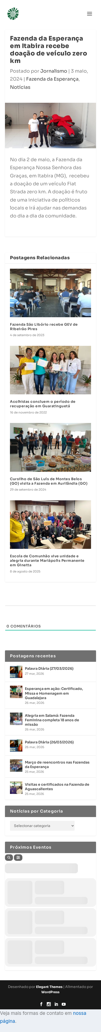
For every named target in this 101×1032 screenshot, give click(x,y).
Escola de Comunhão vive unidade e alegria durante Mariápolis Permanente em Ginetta (47, 560)
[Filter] (18, 857)
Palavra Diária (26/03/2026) (49, 742)
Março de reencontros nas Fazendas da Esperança (57, 764)
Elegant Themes (49, 987)
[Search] (9, 857)
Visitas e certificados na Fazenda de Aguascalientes (57, 786)
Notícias (20, 87)
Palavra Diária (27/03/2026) (49, 668)
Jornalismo (53, 71)
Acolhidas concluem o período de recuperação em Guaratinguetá (43, 403)
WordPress (50, 992)
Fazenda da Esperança (52, 79)
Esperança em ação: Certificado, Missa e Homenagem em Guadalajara (54, 693)
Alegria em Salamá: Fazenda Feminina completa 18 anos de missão (52, 720)
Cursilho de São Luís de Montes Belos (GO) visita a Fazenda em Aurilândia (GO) (48, 481)
